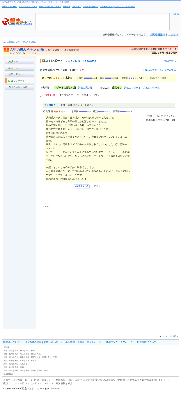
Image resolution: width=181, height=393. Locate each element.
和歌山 (34, 360)
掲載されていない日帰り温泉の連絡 (22, 342)
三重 (55, 357)
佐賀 (11, 370)
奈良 (27, 360)
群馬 (16, 354)
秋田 (22, 351)
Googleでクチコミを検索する (160, 70)
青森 (5, 351)
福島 (33, 351)
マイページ (76, 7)
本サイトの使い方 (90, 7)
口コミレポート (16, 80)
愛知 (49, 357)
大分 (27, 370)
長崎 (16, 370)
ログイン (173, 34)
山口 (27, 364)
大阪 (16, 360)
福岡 (5, 370)
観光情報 (66, 7)
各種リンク (112, 342)
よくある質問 (68, 342)
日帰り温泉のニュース (28, 7)
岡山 (16, 364)
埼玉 (22, 354)
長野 (33, 357)
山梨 (27, 357)
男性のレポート (132, 87)
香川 (11, 367)
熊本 (22, 370)
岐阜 (38, 357)
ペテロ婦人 (50, 105)
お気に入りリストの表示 (124, 7)
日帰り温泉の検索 (9, 7)
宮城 (16, 351)
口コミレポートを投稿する (81, 61)
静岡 (44, 357)
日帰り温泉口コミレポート (50, 7)
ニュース (12, 67)
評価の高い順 (85, 87)
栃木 (11, 354)
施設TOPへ (170, 61)
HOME (175, 13)
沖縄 (46, 370)
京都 (11, 360)
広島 (22, 364)
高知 (22, 367)
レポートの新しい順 (65, 87)
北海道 (6, 347)
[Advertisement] (19, 159)
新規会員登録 (157, 34)
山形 (27, 351)
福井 (22, 357)
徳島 (5, 367)
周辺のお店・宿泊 (17, 87)
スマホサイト (127, 342)
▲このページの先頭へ (168, 336)
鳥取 (5, 364)
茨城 (5, 354)
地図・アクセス (16, 74)
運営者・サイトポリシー (90, 342)
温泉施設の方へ (106, 7)
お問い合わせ (51, 342)
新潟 (5, 357)
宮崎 (33, 370)
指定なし (117, 87)
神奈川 (39, 354)
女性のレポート (151, 87)
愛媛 (16, 367)
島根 (11, 364)
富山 (11, 357)
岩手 (11, 351)
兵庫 (22, 360)
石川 (16, 357)
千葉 (27, 354)
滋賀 (5, 360)
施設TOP (12, 61)
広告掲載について (146, 342)
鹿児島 (39, 370)
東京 (33, 354)
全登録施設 (8, 374)
